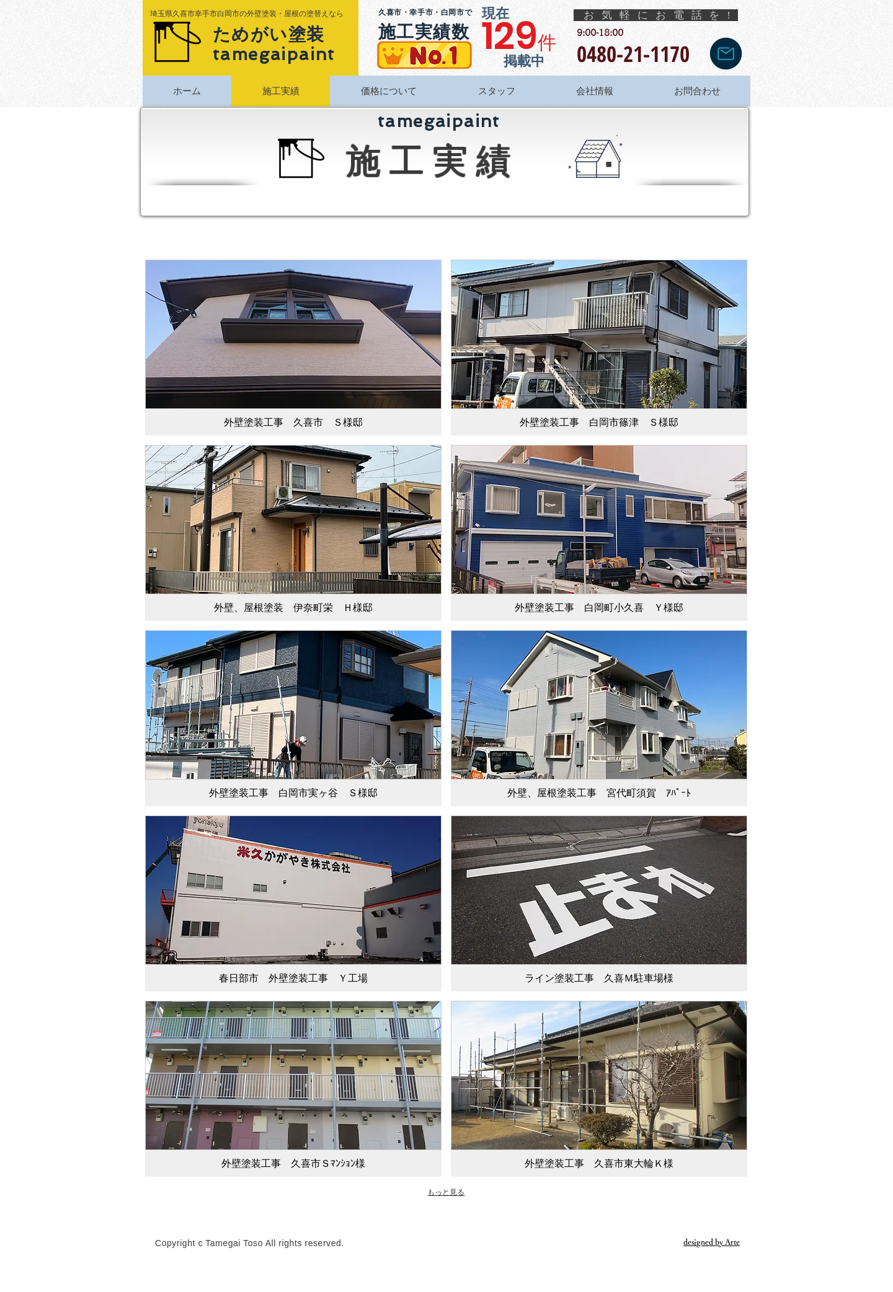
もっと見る (445, 1192)
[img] (293, 1089)
